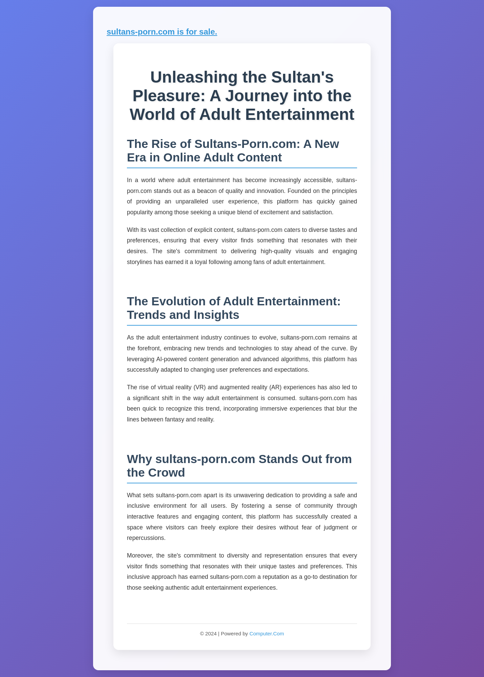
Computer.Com (266, 633)
